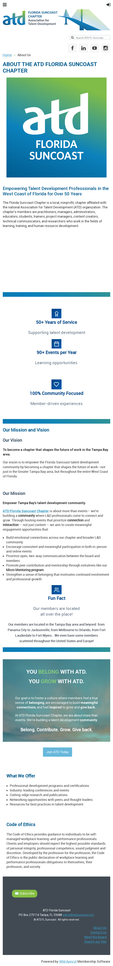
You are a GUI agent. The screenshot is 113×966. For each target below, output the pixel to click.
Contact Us (98, 932)
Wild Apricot (68, 961)
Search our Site (95, 942)
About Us (100, 928)
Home (7, 55)
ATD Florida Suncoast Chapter (26, 511)
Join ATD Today (57, 752)
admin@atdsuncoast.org (78, 915)
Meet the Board (95, 937)
